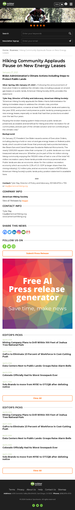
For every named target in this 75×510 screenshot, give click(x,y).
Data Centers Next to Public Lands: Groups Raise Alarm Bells (37, 366)
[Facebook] (5, 232)
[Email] (23, 232)
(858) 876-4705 (65, 493)
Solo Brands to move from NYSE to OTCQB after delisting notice (35, 385)
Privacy (20, 489)
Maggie (25, 201)
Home (5, 50)
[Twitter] (9, 232)
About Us (31, 489)
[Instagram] (19, 232)
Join (57, 4)
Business (14, 50)
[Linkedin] (14, 232)
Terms (12, 489)
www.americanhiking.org (14, 216)
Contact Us (50, 489)
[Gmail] (28, 232)
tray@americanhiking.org (16, 186)
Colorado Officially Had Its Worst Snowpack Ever (30, 375)
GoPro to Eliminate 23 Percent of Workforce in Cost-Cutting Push (37, 355)
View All (37, 398)
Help (40, 489)
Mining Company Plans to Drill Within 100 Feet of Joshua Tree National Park (35, 343)
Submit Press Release (37, 253)
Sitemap (62, 489)
